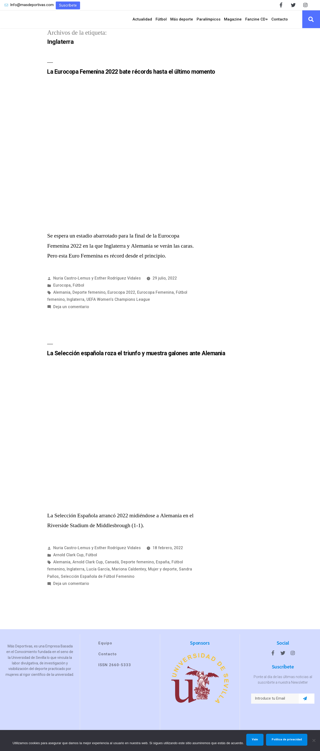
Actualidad (142, 21)
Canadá (112, 566)
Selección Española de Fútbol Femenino (97, 580)
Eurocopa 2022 (121, 296)
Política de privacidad (287, 739)
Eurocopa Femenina (155, 296)
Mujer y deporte (162, 573)
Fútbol (161, 21)
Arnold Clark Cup (68, 559)
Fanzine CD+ (256, 21)
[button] (68, 5)
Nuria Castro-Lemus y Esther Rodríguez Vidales (97, 282)
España (163, 566)
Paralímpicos (208, 21)
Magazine (233, 21)
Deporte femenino (88, 296)
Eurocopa (62, 289)
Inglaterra (75, 304)
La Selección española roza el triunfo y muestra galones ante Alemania (136, 357)
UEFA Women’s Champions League (118, 304)
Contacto (279, 21)
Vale (255, 739)
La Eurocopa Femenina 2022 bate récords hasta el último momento (131, 76)
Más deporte (181, 21)
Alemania (61, 296)
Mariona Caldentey (129, 573)
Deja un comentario (71, 311)
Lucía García (98, 573)
